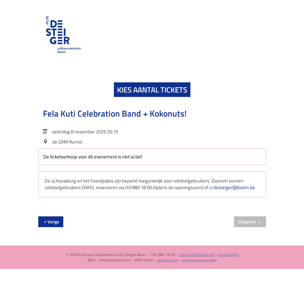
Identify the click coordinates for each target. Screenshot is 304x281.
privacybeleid (228, 255)
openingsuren (167, 260)
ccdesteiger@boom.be (232, 187)
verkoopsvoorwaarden (199, 260)
